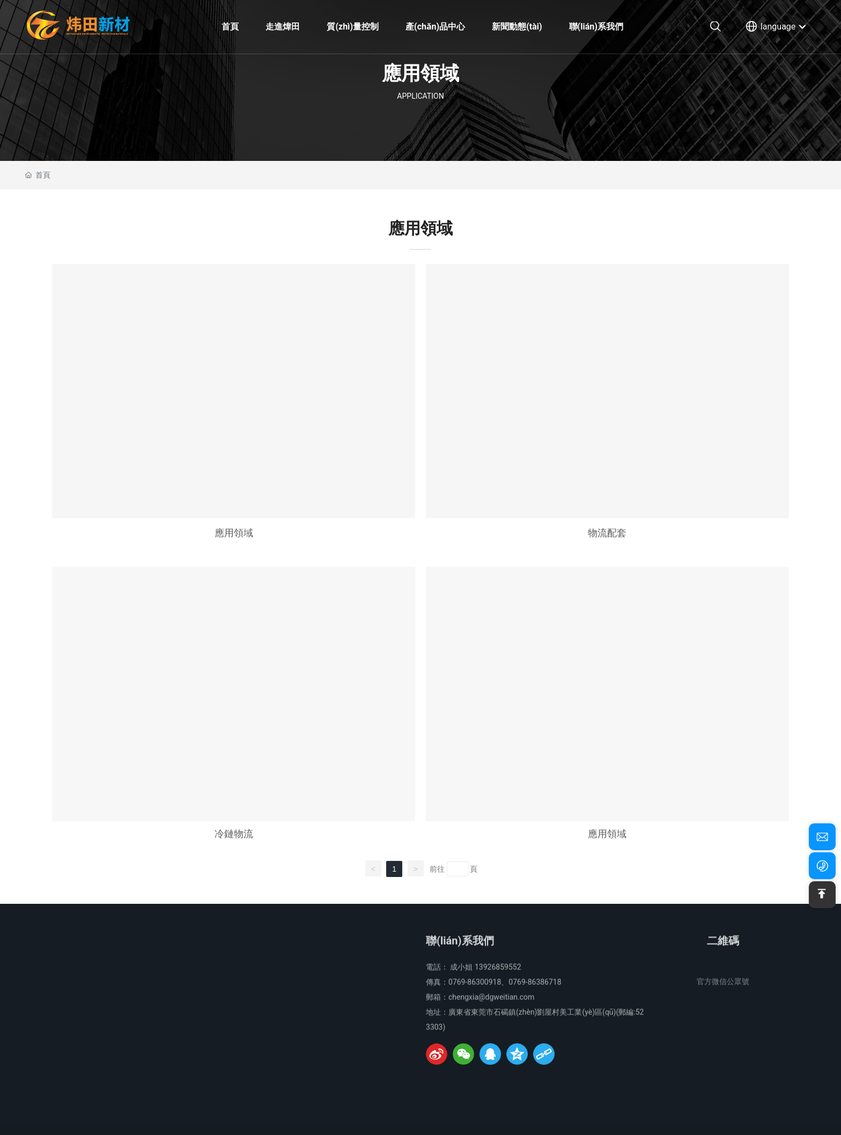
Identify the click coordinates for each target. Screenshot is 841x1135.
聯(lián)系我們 (460, 948)
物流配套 (607, 541)
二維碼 (723, 948)
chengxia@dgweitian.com (491, 1005)
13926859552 (498, 975)
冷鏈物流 (234, 841)
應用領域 (234, 541)
